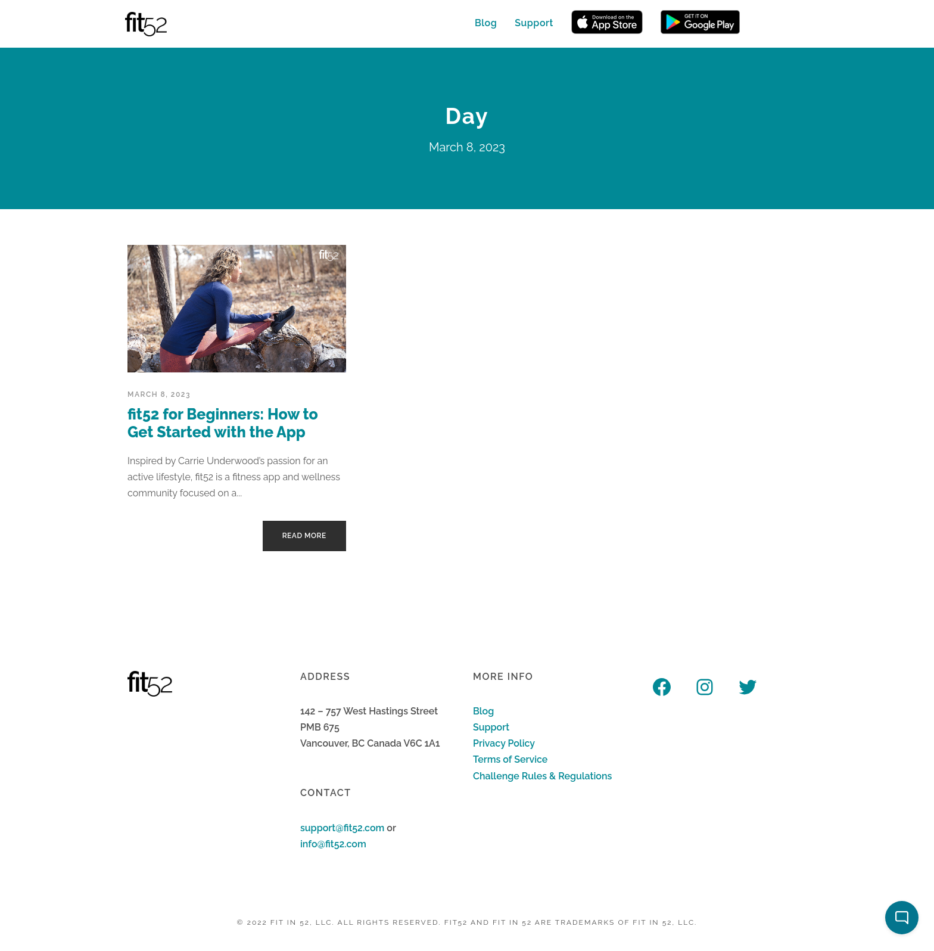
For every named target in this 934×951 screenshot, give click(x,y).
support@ (322, 828)
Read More (304, 536)
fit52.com (364, 828)
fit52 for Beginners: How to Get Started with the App (222, 423)
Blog (486, 23)
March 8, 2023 (159, 394)
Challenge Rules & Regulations (542, 776)
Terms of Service (510, 759)
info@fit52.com (333, 844)
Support (534, 23)
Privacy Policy (504, 743)
